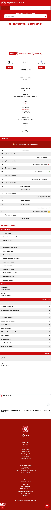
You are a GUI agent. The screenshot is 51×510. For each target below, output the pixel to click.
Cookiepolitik (25, 456)
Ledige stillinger (25, 451)
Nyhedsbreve (25, 442)
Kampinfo (12, 53)
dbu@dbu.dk (26, 472)
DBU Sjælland (25, 493)
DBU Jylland (25, 486)
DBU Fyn (25, 484)
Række (25, 95)
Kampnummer (25, 88)
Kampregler (37, 53)
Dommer (25, 130)
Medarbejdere (25, 449)
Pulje (25, 101)
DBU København (25, 489)
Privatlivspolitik (25, 454)
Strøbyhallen (25, 109)
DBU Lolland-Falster (25, 491)
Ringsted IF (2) (41, 63)
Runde (25, 124)
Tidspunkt (25, 117)
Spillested (25, 107)
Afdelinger (25, 447)
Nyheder (25, 444)
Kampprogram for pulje (25, 53)
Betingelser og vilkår (25, 458)
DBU (25, 479)
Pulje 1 (25, 103)
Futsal (25, 495)
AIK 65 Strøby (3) (9, 63)
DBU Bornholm (25, 482)
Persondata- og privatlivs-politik (25, 500)
